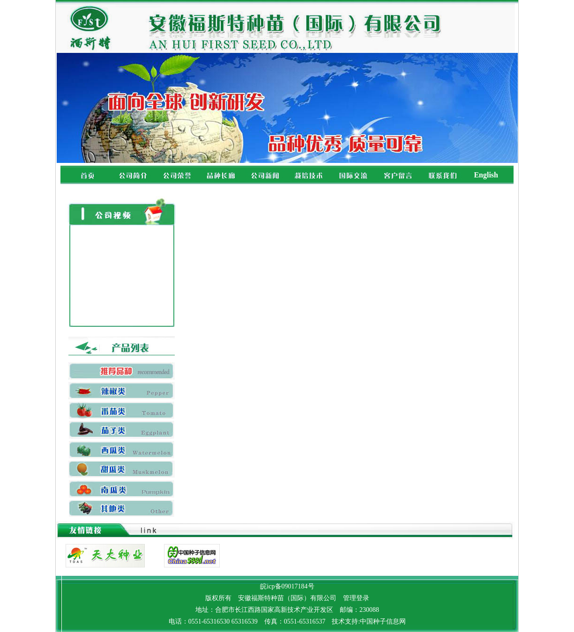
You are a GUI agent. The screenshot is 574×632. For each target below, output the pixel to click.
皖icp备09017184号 (287, 586)
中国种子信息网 (383, 621)
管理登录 (356, 598)
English (486, 175)
